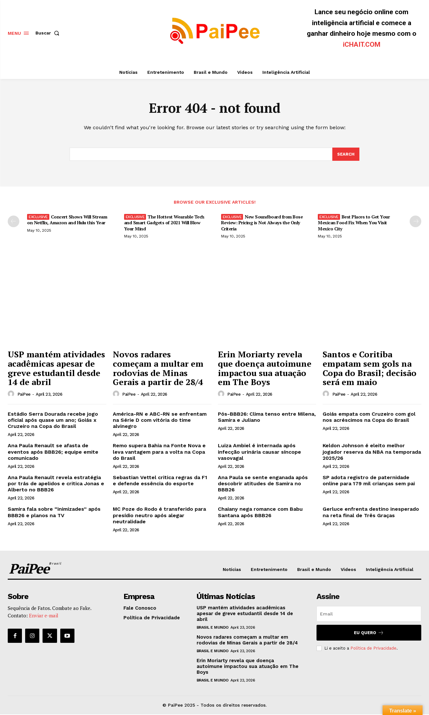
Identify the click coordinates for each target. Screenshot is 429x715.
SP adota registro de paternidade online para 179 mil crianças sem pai (369, 481)
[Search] (345, 154)
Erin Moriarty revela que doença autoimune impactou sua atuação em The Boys (264, 369)
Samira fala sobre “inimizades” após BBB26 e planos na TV (54, 513)
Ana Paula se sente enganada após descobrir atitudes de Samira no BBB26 (263, 484)
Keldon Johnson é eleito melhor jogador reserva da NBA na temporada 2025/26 (372, 452)
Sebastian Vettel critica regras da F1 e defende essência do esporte (160, 481)
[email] (369, 614)
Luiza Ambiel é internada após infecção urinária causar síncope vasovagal (259, 452)
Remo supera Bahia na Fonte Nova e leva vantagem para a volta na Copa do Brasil (159, 452)
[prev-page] (13, 222)
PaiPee (24, 394)
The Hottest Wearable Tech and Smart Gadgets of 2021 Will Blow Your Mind (164, 223)
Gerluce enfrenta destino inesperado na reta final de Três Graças (371, 513)
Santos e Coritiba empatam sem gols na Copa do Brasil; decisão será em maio (369, 369)
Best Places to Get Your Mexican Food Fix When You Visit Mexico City (354, 223)
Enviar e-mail (43, 616)
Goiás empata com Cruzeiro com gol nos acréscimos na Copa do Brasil (369, 417)
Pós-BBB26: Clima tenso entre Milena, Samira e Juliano (267, 417)
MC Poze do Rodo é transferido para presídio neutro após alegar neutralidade (159, 516)
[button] (48, 33)
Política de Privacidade (373, 648)
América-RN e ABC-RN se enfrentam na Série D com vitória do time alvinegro (160, 420)
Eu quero (369, 633)
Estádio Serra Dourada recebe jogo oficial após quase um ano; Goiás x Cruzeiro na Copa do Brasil (53, 420)
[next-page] (415, 222)
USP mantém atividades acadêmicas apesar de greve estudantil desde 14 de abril (56, 369)
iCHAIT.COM (361, 44)
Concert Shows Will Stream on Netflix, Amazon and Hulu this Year (67, 220)
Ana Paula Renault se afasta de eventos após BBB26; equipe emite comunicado (53, 452)
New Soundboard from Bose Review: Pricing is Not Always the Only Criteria (262, 223)
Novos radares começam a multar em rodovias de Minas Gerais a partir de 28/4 (158, 369)
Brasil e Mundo (213, 628)
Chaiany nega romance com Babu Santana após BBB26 (260, 513)
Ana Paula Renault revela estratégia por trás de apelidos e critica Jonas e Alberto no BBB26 (56, 484)
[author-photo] (12, 394)
